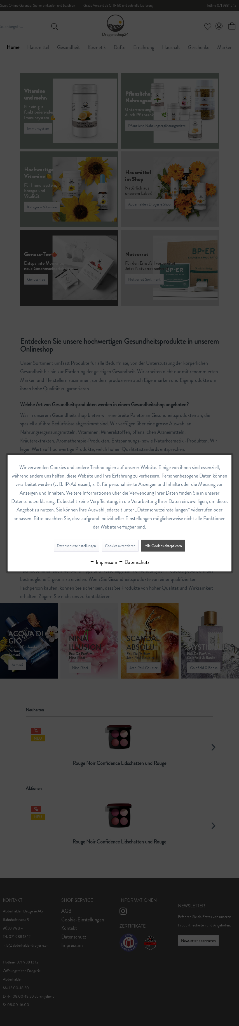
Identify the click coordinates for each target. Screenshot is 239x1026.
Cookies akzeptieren (120, 545)
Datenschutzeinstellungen (76, 545)
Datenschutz (133, 562)
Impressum (103, 562)
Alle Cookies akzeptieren (163, 545)
